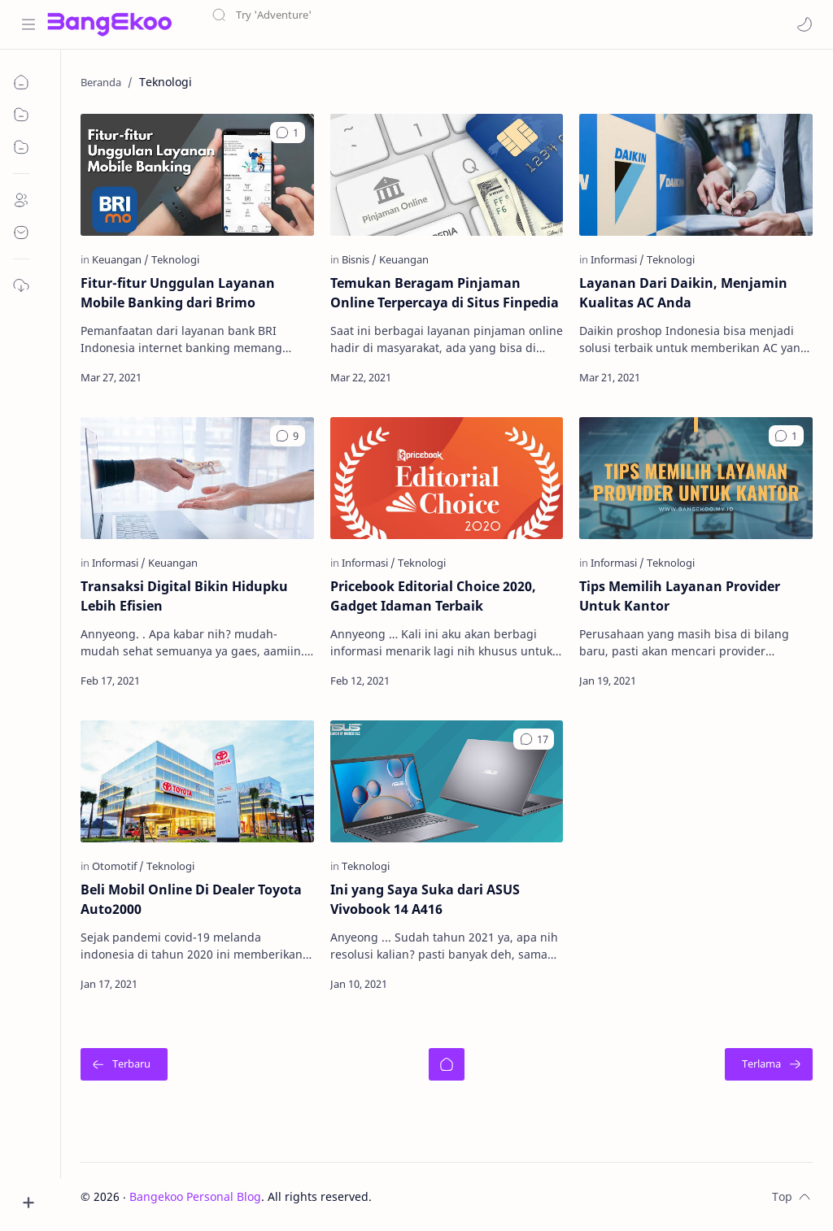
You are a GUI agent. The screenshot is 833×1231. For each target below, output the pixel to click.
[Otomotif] (119, 865)
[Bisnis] (359, 259)
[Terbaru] (124, 1063)
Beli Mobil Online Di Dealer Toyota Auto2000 (192, 898)
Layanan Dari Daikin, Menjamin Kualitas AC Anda (684, 292)
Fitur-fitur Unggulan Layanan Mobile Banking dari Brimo (178, 292)
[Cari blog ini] (337, 24)
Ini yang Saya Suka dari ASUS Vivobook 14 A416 (425, 898)
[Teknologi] (176, 259)
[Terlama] (769, 1063)
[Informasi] (618, 259)
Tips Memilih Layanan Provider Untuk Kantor (680, 596)
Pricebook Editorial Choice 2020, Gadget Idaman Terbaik (433, 596)
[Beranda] (446, 1063)
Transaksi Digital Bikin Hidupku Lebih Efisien (185, 596)
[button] (804, 24)
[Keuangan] (121, 259)
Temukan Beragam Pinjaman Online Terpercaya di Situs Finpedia (444, 292)
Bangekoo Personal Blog (196, 1195)
